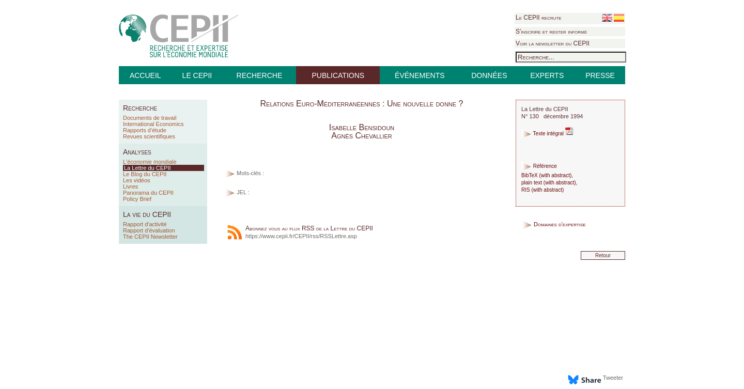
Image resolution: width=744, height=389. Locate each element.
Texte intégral (547, 133)
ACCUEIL (145, 75)
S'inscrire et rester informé (551, 31)
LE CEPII (197, 75)
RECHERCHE (260, 75)
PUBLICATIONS (338, 75)
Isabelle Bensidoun (362, 127)
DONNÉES (489, 75)
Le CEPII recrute (539, 17)
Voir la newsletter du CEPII (553, 43)
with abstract (555, 175)
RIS (525, 190)
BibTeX (529, 175)
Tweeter (613, 378)
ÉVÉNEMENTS (419, 75)
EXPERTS (547, 75)
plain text (531, 182)
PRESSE (600, 75)
